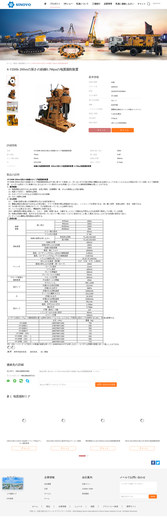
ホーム (35, 506)
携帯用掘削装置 (20, 352)
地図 (92, 506)
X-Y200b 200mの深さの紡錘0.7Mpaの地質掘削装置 (49, 63)
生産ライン (86, 484)
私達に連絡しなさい (125, 4)
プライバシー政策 (110, 506)
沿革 (46, 489)
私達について (82, 4)
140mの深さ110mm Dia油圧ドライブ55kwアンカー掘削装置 (24, 442)
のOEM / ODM (87, 489)
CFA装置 (10, 499)
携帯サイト (131, 506)
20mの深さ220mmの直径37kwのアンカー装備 (63, 441)
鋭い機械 (44, 352)
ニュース (78, 506)
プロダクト (55, 4)
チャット (142, 4)
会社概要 (47, 484)
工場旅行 (96, 4)
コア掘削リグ (12, 494)
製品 (48, 506)
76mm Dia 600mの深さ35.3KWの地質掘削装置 (142, 441)
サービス (47, 494)
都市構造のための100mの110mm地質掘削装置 (103, 441)
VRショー (68, 4)
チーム (46, 499)
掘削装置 (33, 352)
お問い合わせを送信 (106, 384)
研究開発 (85, 494)
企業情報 (62, 506)
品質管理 (108, 4)
